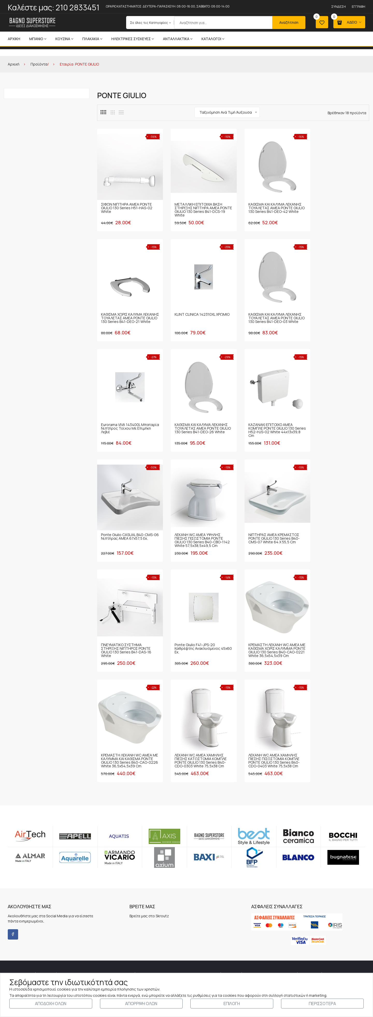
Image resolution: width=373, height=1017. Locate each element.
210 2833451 (77, 7)
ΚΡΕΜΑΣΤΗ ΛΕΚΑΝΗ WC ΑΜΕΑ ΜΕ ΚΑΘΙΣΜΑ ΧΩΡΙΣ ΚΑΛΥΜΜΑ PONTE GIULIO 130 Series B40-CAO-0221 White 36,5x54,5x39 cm (267, 526)
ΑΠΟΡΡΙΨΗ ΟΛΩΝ (141, 1003)
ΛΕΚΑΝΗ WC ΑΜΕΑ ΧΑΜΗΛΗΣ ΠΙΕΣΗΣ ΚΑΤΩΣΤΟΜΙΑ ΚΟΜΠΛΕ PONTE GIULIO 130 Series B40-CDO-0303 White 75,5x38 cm (127, 631)
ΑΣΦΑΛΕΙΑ (195, 951)
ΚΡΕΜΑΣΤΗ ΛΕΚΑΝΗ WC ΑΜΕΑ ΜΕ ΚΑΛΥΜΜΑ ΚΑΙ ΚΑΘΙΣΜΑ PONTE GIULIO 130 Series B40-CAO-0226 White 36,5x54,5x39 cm (337, 526)
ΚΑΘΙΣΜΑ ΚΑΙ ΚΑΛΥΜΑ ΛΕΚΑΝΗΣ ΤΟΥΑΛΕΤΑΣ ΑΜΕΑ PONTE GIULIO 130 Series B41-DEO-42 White (267, 205)
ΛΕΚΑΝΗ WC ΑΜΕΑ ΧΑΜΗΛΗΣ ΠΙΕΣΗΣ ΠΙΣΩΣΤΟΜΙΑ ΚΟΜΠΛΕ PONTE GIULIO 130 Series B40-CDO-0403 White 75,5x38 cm (196, 631)
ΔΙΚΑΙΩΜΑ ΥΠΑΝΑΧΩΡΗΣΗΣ (208, 943)
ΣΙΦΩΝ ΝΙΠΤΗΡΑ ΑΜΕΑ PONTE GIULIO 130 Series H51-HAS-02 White (126, 203)
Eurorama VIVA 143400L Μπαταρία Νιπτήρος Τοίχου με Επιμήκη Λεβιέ (268, 310)
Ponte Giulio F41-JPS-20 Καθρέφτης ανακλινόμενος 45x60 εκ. (194, 522)
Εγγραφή (358, 6)
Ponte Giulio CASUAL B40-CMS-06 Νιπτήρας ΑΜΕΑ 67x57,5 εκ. (197, 414)
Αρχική (14, 38)
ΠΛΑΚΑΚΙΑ (92, 38)
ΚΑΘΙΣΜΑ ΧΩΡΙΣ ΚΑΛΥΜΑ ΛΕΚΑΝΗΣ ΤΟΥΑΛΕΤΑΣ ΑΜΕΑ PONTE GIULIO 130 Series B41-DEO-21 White (336, 205)
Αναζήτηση (287, 22)
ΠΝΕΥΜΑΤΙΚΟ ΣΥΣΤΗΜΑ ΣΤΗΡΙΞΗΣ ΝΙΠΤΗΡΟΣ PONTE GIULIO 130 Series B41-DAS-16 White (126, 524)
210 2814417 (60, 917)
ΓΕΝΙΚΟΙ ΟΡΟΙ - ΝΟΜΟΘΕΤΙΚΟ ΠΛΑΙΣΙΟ (217, 910)
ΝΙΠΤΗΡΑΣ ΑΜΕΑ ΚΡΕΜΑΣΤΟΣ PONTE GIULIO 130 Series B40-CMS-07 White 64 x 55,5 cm (336, 416)
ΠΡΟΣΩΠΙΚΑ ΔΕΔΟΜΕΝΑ (206, 935)
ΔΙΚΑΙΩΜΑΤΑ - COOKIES (205, 968)
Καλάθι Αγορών (287, 927)
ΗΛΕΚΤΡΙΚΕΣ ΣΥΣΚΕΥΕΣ (132, 38)
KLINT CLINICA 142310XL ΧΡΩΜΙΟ (121, 308)
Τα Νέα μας (108, 918)
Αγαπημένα (284, 943)
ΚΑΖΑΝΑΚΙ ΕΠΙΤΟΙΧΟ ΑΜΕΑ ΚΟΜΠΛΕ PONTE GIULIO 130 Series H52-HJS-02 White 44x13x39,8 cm (124, 418)
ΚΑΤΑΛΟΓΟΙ (213, 38)
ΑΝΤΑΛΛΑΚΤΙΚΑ (177, 38)
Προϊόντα (39, 64)
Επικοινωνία (109, 927)
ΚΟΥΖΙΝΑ (64, 38)
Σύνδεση (338, 6)
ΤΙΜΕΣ (192, 960)
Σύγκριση (282, 951)
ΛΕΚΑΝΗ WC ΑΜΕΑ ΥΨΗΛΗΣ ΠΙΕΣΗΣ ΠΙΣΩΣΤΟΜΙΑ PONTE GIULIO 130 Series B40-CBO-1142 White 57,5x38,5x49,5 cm (266, 418)
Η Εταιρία (107, 910)
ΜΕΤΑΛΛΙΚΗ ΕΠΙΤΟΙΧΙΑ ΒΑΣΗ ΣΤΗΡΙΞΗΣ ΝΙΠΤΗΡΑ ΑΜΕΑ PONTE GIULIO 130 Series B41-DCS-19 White (196, 205)
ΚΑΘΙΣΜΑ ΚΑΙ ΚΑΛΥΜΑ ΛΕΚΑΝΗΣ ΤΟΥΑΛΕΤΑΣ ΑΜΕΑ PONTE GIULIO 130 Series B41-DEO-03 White (197, 311)
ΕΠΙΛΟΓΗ (232, 1003)
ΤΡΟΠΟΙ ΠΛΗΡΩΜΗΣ (203, 918)
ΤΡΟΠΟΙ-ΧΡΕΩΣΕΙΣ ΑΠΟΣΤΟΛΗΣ (212, 927)
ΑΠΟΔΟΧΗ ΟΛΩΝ (50, 1003)
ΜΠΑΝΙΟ (37, 38)
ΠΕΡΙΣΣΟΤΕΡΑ (322, 1003)
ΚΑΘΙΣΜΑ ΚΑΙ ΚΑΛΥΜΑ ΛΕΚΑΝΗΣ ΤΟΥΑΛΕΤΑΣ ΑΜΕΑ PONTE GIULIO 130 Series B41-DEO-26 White (337, 311)
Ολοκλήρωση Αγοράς (292, 935)
